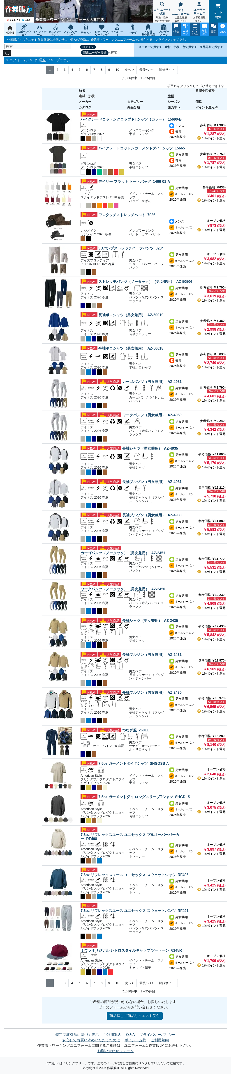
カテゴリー (135, 101)
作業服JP (42, 60)
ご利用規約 (160, 1040)
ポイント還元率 (207, 107)
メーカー (85, 101)
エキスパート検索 (162, 12)
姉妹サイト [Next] (167, 69)
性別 (171, 96)
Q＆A (130, 1035)
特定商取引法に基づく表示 (77, 1035)
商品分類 (133, 107)
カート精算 (218, 11)
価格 (199, 101)
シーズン (174, 101)
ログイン (88, 47)
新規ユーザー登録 (94, 52)
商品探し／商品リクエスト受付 (134, 1016)
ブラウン (63, 60)
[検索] (38, 46)
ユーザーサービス (199, 12)
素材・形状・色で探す (179, 47)
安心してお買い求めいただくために (91, 1040)
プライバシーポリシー (157, 1035)
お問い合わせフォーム (115, 1051)
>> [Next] (146, 69)
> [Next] (129, 69)
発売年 (172, 107)
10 (117, 69)
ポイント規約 (135, 1040)
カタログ (85, 107)
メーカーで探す (149, 47)
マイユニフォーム (181, 12)
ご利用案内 (112, 1035)
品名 (82, 90)
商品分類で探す (210, 47)
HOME (10, 30)
